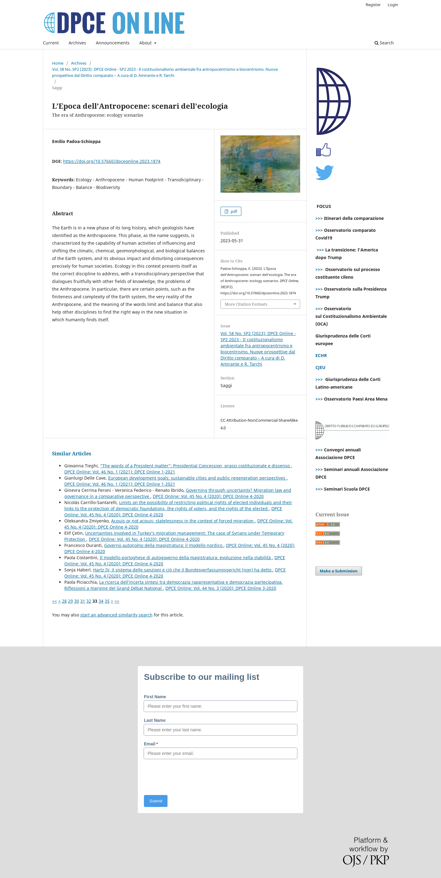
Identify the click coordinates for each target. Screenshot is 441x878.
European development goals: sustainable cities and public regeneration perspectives (197, 478)
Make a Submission (339, 571)
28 (64, 601)
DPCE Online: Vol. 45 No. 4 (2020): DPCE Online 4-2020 (208, 496)
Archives (77, 43)
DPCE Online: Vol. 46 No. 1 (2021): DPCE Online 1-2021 (119, 472)
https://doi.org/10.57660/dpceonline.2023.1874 (111, 161)
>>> (319, 218)
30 (76, 601)
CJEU (320, 367)
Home (57, 63)
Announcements (113, 43)
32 (88, 601)
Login (393, 4)
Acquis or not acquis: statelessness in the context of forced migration (183, 521)
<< (54, 601)
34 (101, 601)
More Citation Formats (246, 304)
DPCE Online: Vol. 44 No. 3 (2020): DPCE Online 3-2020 (220, 588)
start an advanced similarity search (116, 615)
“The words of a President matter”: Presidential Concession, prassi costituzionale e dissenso (195, 466)
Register (373, 4)
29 (70, 601)
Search (384, 43)
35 (107, 601)
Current (51, 43)
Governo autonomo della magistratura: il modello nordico (164, 545)
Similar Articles (71, 453)
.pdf (233, 211)
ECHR (321, 355)
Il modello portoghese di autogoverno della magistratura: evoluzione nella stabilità (186, 557)
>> (117, 601)
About (146, 43)
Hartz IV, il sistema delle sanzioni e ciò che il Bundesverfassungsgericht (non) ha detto (183, 570)
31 (82, 601)
